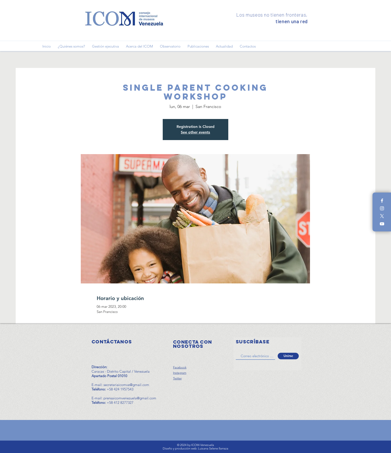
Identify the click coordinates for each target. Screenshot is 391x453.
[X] (382, 216)
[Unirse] (288, 356)
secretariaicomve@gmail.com (126, 384)
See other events (195, 132)
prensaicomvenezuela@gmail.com (129, 398)
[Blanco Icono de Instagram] (382, 208)
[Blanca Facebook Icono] (382, 200)
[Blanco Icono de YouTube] (382, 223)
